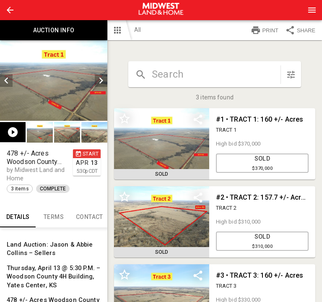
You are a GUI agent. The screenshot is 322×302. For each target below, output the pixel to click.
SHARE (300, 30)
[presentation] (161, 10)
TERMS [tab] (53, 217)
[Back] (10, 10)
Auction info (53, 30)
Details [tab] (18, 217)
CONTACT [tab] (89, 217)
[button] (10, 10)
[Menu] (312, 10)
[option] (53, 80)
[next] (101, 80)
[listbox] (53, 80)
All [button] (137, 29)
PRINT (264, 30)
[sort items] (291, 74)
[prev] (6, 80)
